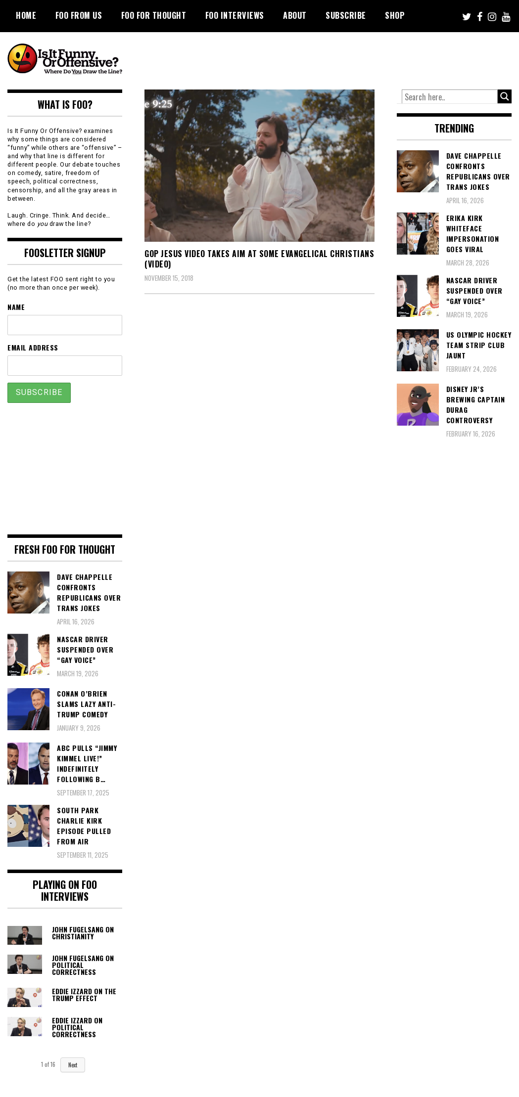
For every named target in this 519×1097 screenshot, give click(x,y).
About (295, 15)
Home (26, 15)
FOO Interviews (234, 15)
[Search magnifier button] (505, 96)
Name (16, 307)
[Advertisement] (326, 59)
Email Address (32, 347)
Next (72, 1065)
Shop (395, 15)
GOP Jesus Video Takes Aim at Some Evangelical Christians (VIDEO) (259, 259)
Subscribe (346, 15)
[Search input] (450, 97)
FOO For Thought (154, 15)
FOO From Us (78, 15)
